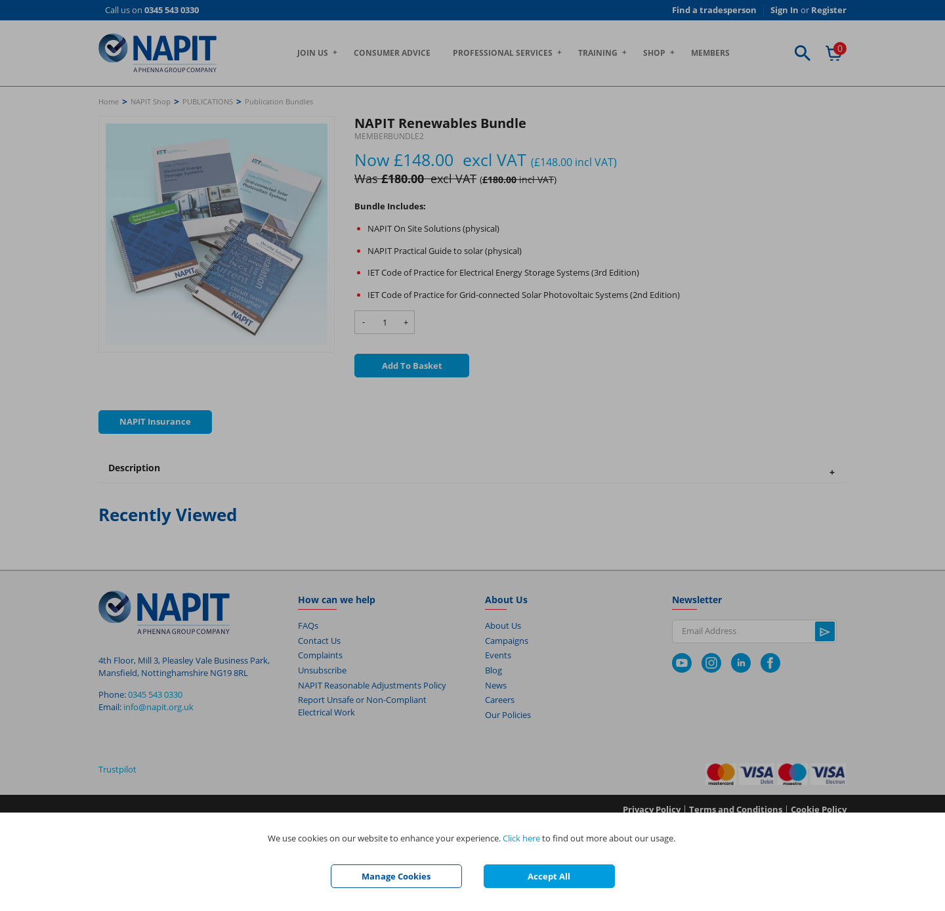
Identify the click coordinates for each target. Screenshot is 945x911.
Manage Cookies (396, 876)
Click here (521, 838)
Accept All (549, 876)
